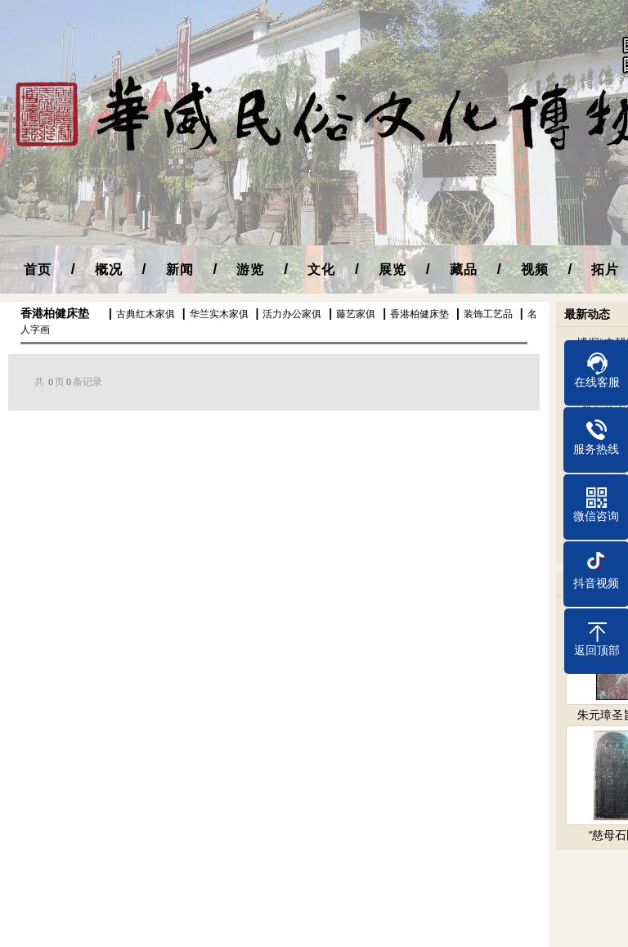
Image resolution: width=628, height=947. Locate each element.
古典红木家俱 (145, 314)
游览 (250, 269)
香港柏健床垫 (54, 313)
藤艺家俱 (355, 314)
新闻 (180, 269)
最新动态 (587, 314)
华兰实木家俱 (219, 314)
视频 (535, 269)
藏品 (464, 269)
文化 (321, 269)
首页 (38, 269)
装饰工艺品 (488, 314)
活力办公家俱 (291, 314)
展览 (392, 269)
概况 (109, 269)
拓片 (605, 269)
